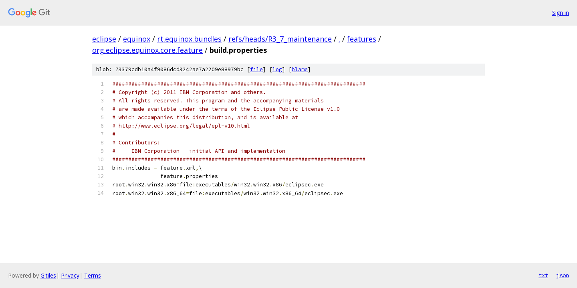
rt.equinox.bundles (189, 39)
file (256, 69)
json (562, 275)
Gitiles (48, 275)
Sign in (560, 12)
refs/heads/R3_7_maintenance (280, 39)
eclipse (104, 39)
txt (543, 275)
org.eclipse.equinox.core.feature (147, 50)
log (277, 69)
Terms (92, 275)
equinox (136, 39)
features (361, 39)
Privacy (70, 275)
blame (300, 69)
